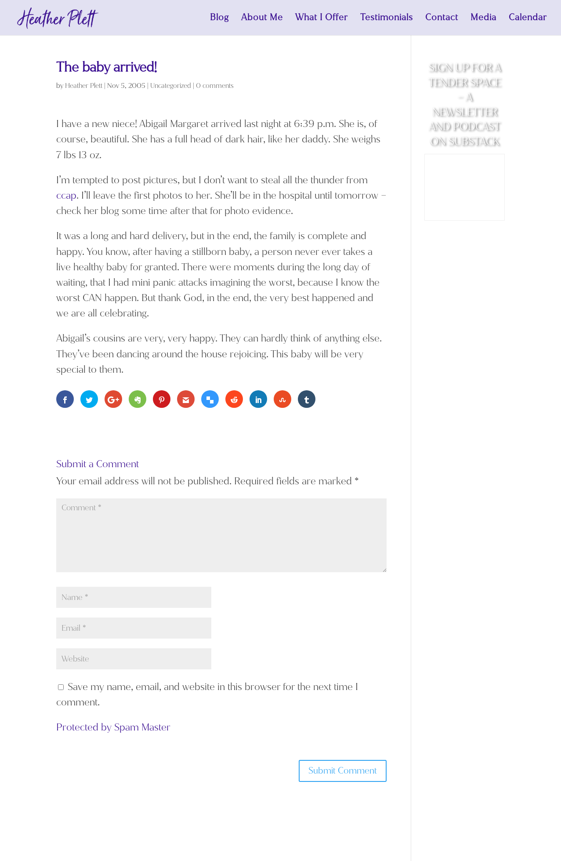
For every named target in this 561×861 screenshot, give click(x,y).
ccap (66, 195)
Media (483, 19)
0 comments (215, 85)
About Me (262, 19)
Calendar (528, 19)
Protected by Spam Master (113, 727)
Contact (441, 19)
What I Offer (321, 19)
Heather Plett (83, 85)
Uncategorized (170, 85)
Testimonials (386, 19)
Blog (219, 19)
